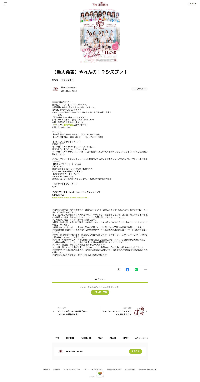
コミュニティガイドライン (93, 369)
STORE (115, 338)
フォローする (100, 292)
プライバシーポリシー (71, 369)
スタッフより (67, 80)
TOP (58, 338)
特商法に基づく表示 (114, 369)
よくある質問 (130, 369)
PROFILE (71, 338)
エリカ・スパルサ (145, 338)
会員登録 (135, 351)
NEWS (55, 80)
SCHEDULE (87, 338)
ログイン (191, 4)
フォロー (139, 89)
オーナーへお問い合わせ (147, 369)
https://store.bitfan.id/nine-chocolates (69, 197)
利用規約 (56, 369)
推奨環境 (46, 369)
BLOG (102, 338)
